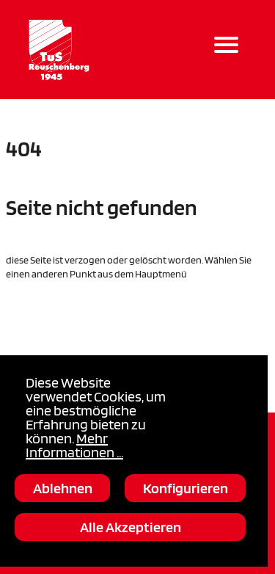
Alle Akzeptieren (130, 527)
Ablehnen (62, 488)
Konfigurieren (185, 488)
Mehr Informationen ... (74, 445)
